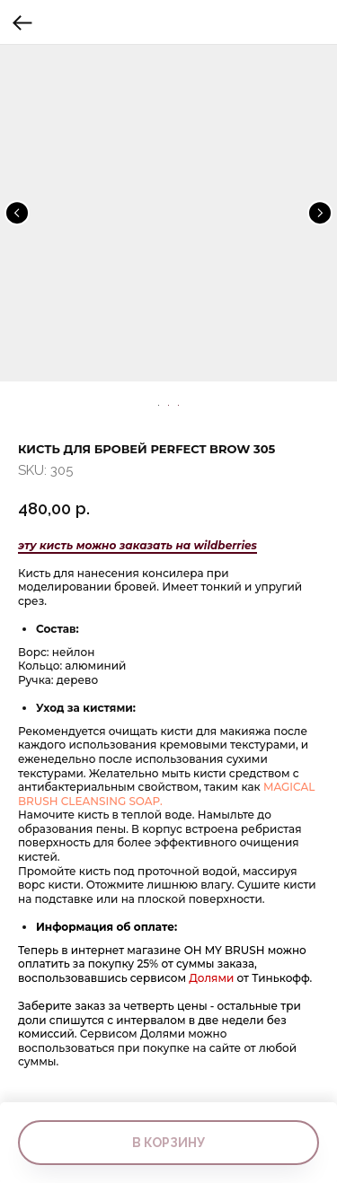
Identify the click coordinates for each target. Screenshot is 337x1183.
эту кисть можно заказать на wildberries (137, 545)
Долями (212, 978)
